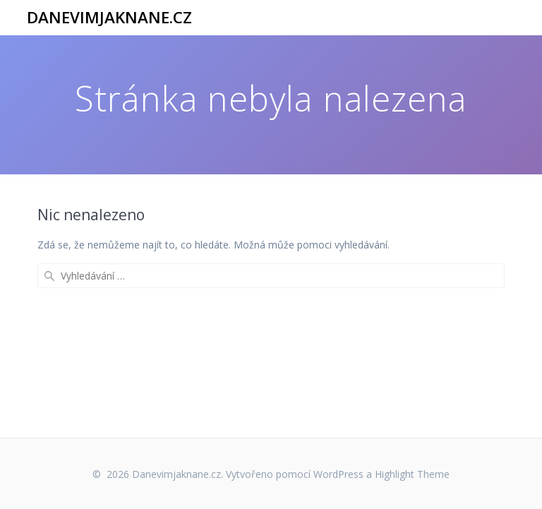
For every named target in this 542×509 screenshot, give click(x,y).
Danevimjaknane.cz (109, 17)
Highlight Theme (412, 474)
